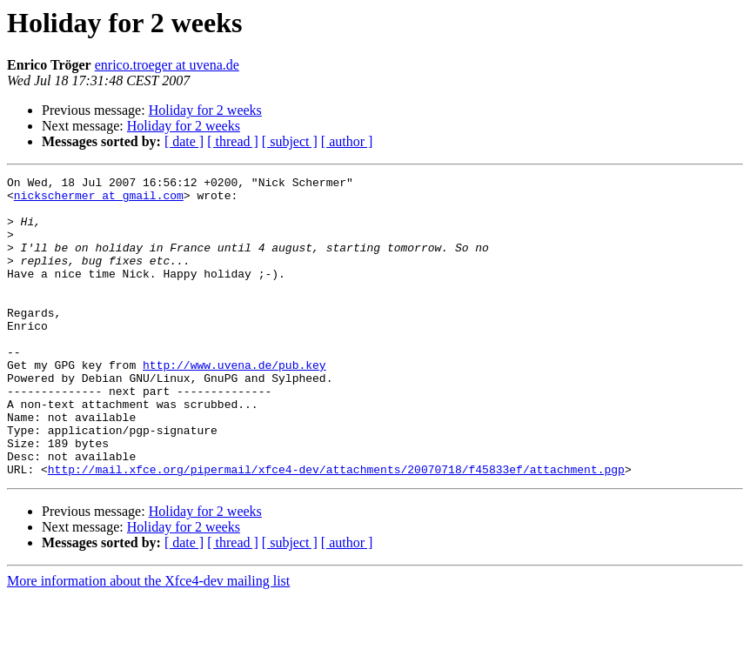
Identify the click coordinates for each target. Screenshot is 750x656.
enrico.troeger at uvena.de (167, 64)
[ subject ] (290, 141)
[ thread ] (232, 141)
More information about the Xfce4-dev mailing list (148, 640)
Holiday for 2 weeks (205, 110)
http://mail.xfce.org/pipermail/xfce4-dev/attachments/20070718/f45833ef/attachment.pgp (336, 529)
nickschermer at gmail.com (99, 200)
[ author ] (347, 141)
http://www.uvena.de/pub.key (234, 404)
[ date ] (184, 141)
